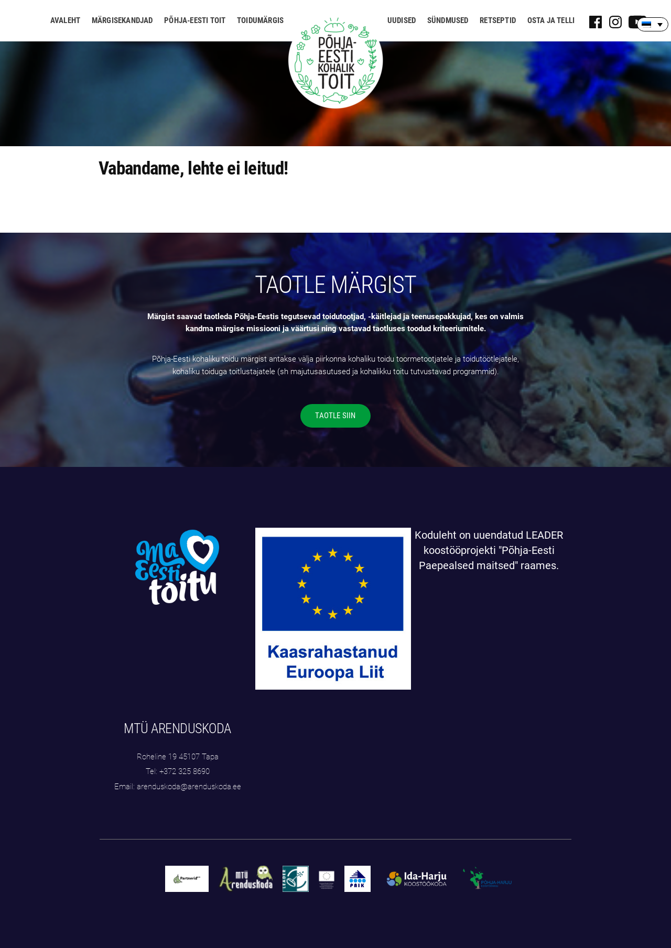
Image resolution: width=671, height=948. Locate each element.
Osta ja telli (551, 20)
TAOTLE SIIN (335, 415)
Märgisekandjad (122, 20)
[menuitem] (652, 24)
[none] (652, 24)
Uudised (401, 20)
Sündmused (448, 20)
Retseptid (498, 20)
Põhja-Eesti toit (194, 20)
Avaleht (65, 20)
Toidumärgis (260, 20)
